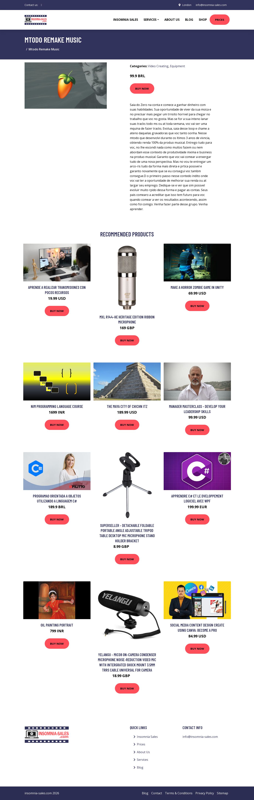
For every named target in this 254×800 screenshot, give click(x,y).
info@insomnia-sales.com (211, 5)
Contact (156, 793)
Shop (203, 20)
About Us (172, 20)
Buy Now (142, 88)
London (186, 5)
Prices (219, 19)
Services (142, 760)
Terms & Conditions (178, 793)
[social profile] (41, 5)
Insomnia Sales (125, 20)
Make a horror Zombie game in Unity (197, 287)
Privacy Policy (204, 793)
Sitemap (222, 793)
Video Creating (158, 66)
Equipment (177, 66)
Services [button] (150, 20)
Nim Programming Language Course (57, 406)
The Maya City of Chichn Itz (127, 406)
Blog (189, 20)
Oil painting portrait (57, 625)
